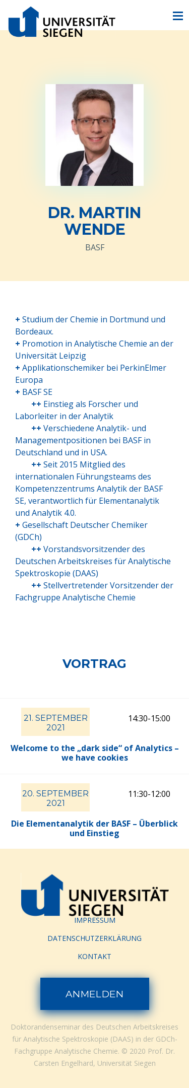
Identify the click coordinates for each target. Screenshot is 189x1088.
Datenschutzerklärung (94, 938)
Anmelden (95, 994)
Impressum (94, 920)
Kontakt (94, 956)
